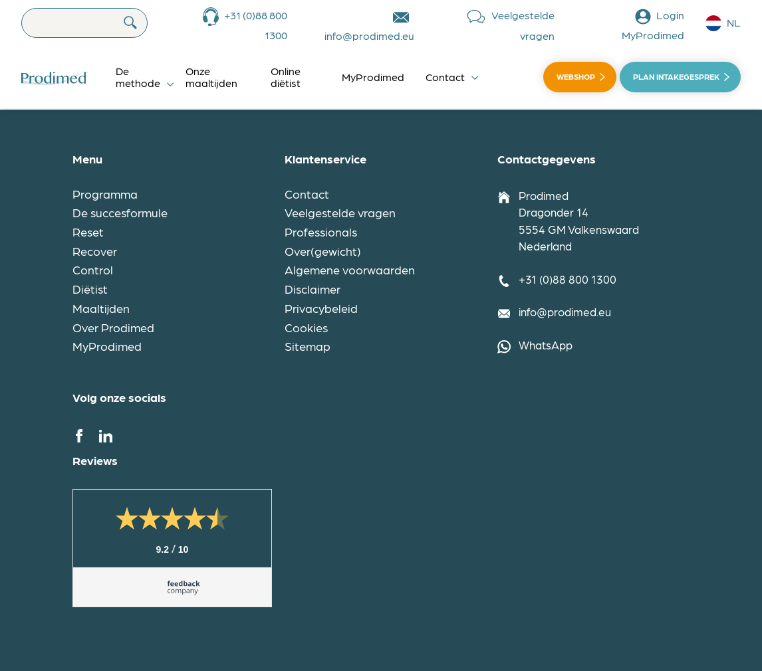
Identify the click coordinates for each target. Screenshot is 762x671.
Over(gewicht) (323, 251)
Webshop (576, 76)
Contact (445, 76)
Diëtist (90, 289)
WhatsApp (545, 344)
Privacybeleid (321, 308)
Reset (88, 232)
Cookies (306, 327)
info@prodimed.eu (369, 35)
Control (92, 269)
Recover (94, 251)
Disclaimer (312, 289)
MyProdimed (373, 76)
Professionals (321, 232)
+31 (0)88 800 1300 (255, 25)
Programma (105, 194)
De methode (138, 76)
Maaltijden (101, 308)
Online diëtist (286, 76)
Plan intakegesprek (676, 76)
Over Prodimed (113, 327)
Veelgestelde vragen (523, 25)
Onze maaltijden (211, 76)
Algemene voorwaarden (350, 269)
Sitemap (307, 346)
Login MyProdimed (653, 25)
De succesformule (120, 212)
